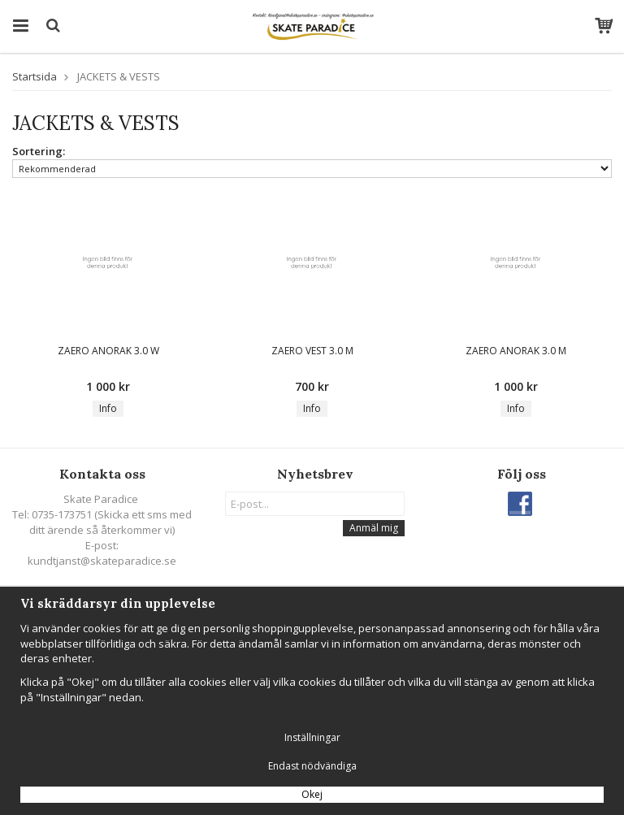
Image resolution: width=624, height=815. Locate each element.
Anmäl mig (373, 528)
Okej (312, 794)
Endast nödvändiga (312, 766)
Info (108, 408)
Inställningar (312, 737)
